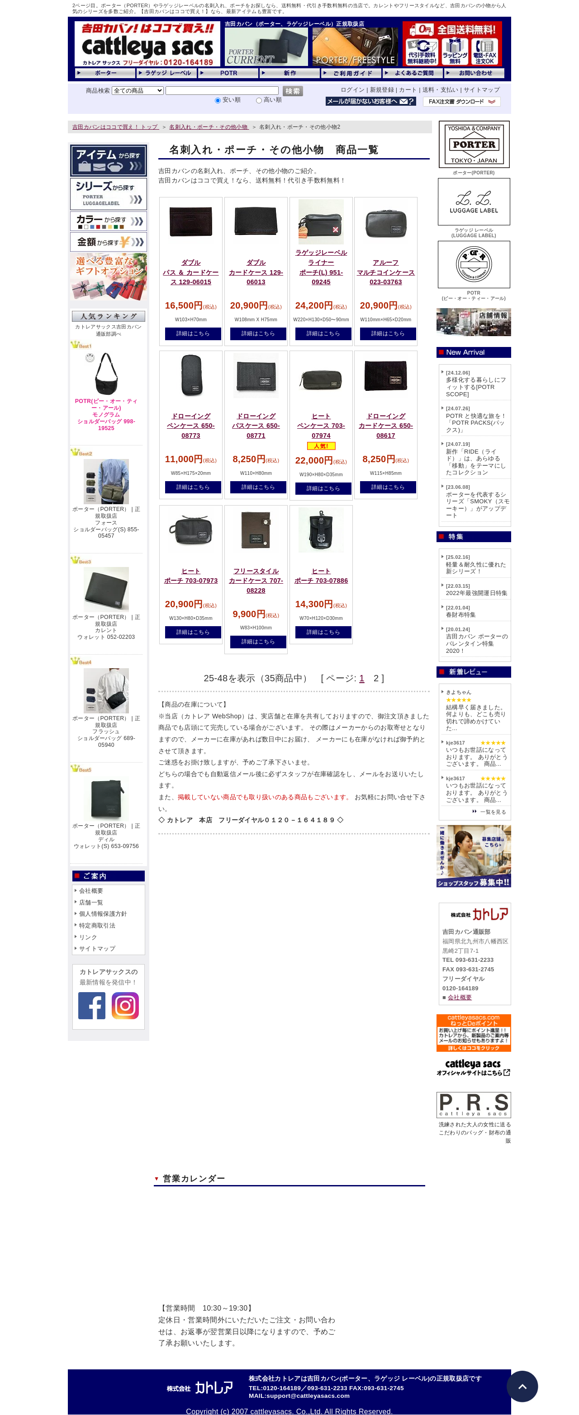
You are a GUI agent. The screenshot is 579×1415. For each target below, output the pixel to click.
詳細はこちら (193, 333)
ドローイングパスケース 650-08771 (256, 425)
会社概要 (91, 890)
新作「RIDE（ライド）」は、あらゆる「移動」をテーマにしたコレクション (476, 462)
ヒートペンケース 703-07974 (321, 425)
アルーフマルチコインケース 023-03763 (386, 272)
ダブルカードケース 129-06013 (256, 272)
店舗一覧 (91, 902)
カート (408, 89)
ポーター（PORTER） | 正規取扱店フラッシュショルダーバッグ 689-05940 (106, 731)
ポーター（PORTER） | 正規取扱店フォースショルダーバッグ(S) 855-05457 (106, 522)
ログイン (353, 89)
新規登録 (382, 89)
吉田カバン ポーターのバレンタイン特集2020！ (477, 643)
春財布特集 (461, 614)
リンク (88, 937)
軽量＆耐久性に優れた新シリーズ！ (476, 568)
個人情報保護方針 (103, 913)
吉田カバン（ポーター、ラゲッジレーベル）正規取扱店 (294, 24)
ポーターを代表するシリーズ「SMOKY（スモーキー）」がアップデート (478, 505)
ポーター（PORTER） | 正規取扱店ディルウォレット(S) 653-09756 (106, 836)
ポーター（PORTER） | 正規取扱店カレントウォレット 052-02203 (106, 627)
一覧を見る (493, 812)
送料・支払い (440, 89)
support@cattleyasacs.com (308, 1395)
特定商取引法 (97, 925)
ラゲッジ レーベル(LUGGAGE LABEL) (474, 230)
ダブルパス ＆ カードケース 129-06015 (190, 272)
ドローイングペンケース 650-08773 (191, 425)
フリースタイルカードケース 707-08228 (256, 580)
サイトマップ (482, 89)
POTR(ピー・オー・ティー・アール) (474, 293)
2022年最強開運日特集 (477, 593)
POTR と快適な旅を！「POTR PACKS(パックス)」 (476, 422)
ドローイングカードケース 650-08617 (386, 425)
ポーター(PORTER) (474, 170)
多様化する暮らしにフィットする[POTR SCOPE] (476, 386)
